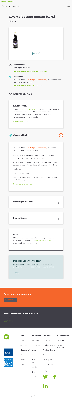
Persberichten (37, 355)
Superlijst (46, 340)
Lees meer (8, 321)
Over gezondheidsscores (22, 184)
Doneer (23, 360)
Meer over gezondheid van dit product (27, 85)
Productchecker (10, 6)
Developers (47, 360)
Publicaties (36, 345)
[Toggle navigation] (68, 6)
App (44, 355)
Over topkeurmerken (21, 121)
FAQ (22, 364)
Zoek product (10, 300)
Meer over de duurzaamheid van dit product (29, 71)
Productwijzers (48, 345)
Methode (35, 340)
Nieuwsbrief (25, 350)
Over (22, 340)
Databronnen (37, 367)
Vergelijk (36, 54)
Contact (24, 355)
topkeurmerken (28, 109)
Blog (33, 372)
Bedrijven (60, 340)
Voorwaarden (48, 364)
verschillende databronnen (45, 240)
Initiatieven (36, 377)
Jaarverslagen (26, 345)
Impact (34, 350)
